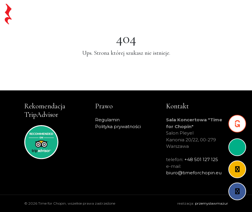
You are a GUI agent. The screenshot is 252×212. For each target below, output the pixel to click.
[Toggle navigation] (237, 14)
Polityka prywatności (118, 126)
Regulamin (107, 119)
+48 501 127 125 (201, 159)
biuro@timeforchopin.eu (194, 172)
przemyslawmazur (211, 203)
